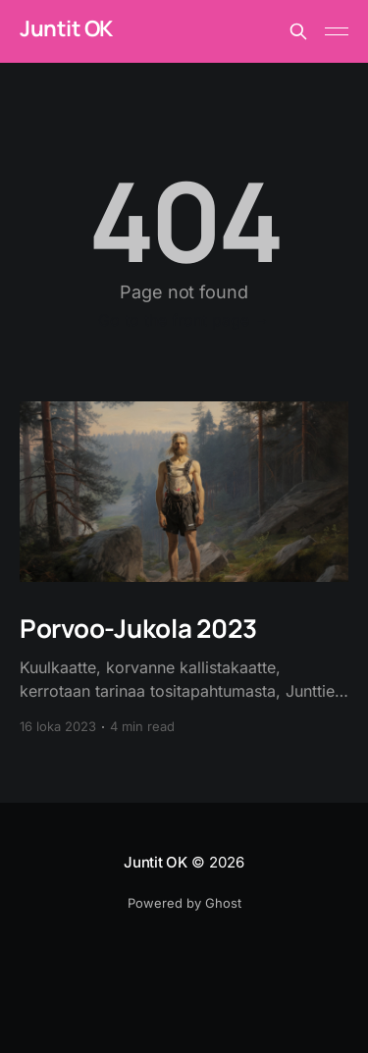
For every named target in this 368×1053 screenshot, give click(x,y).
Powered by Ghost (184, 903)
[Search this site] (298, 31)
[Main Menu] (336, 31)
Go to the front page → (184, 320)
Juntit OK (66, 29)
